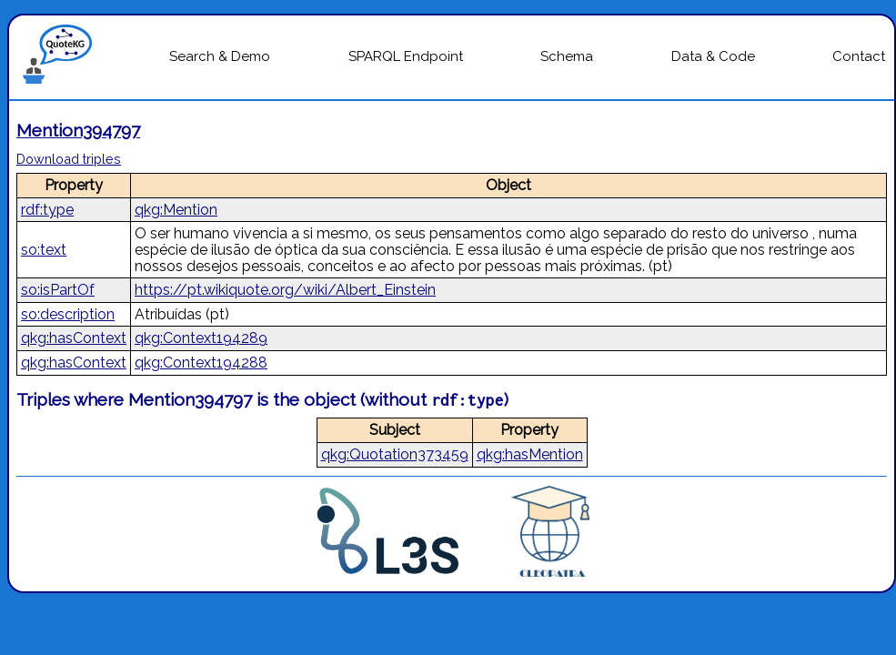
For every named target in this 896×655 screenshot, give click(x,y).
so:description (68, 314)
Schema (566, 56)
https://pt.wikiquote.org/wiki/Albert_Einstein (285, 289)
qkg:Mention (176, 209)
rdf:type (47, 209)
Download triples (68, 158)
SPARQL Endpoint (405, 56)
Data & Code (713, 56)
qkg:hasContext (73, 338)
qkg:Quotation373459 (394, 454)
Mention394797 (78, 130)
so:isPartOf (58, 289)
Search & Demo (219, 56)
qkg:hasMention (530, 454)
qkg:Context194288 (201, 362)
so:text (43, 249)
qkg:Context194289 (201, 338)
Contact (858, 56)
